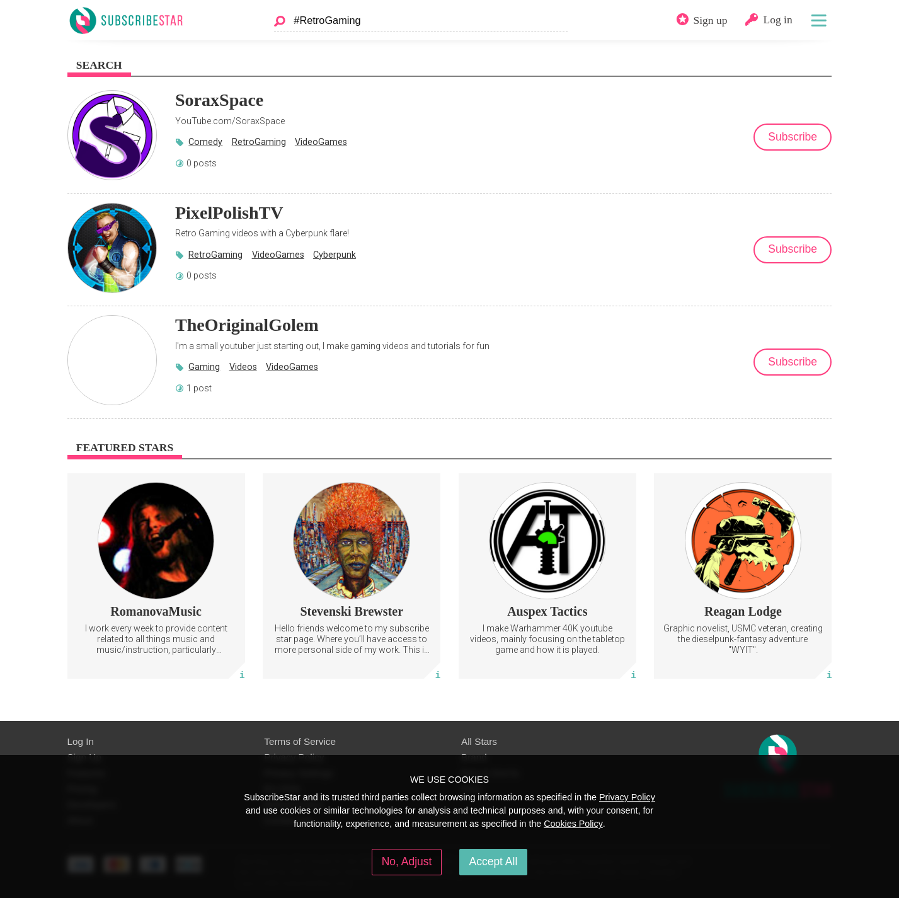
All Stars (479, 741)
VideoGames (321, 142)
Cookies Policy (573, 824)
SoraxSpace (219, 100)
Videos (243, 367)
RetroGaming (259, 142)
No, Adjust (407, 861)
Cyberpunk (334, 255)
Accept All (493, 861)
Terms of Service (300, 741)
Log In (80, 741)
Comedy (205, 142)
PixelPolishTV (229, 212)
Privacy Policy (627, 797)
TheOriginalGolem (247, 325)
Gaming (204, 367)
